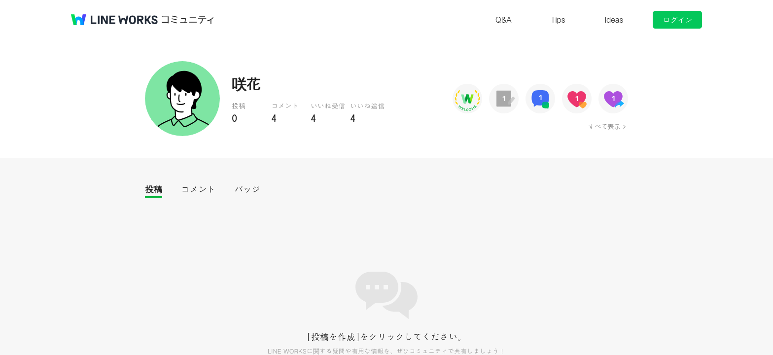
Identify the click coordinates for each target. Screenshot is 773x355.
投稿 (153, 189)
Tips (558, 19)
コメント (198, 189)
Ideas (613, 19)
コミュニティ (188, 19)
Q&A (503, 19)
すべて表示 (604, 126)
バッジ (247, 189)
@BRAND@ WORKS (114, 19)
